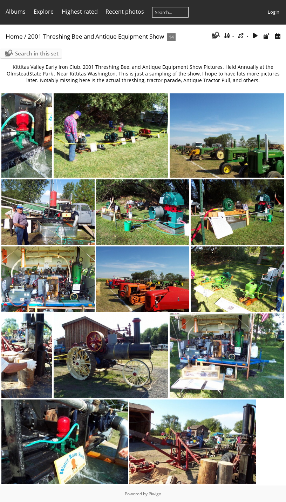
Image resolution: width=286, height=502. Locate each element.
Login (273, 12)
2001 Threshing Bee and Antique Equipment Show (96, 36)
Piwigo (155, 494)
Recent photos (124, 11)
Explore (44, 11)
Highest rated (80, 11)
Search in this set (37, 53)
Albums (16, 11)
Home (14, 36)
